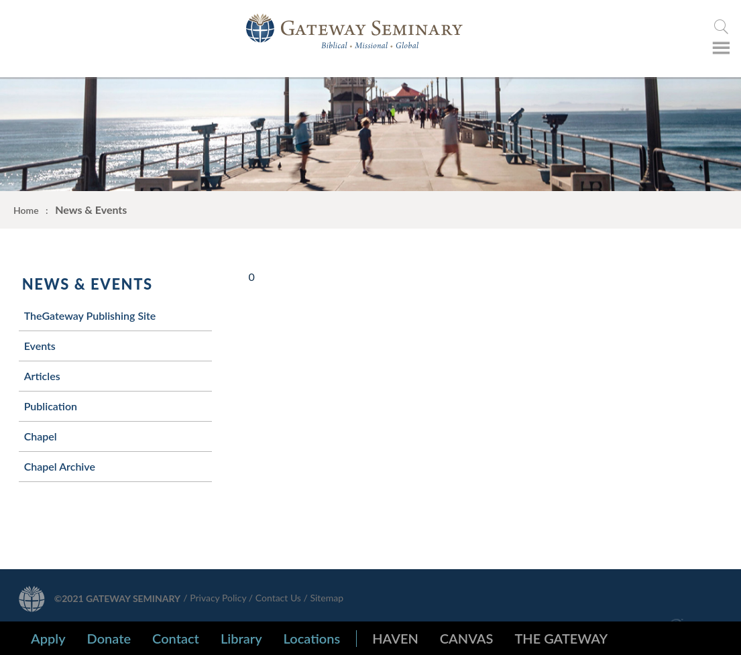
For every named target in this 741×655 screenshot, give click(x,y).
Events (40, 345)
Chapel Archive (59, 466)
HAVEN (395, 638)
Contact (175, 638)
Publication (50, 406)
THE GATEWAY (561, 638)
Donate (109, 638)
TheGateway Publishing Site (90, 315)
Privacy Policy (218, 597)
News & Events (87, 284)
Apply (48, 638)
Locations (312, 638)
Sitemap (326, 597)
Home (26, 210)
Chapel (40, 436)
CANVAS (467, 638)
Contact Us (278, 597)
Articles (42, 375)
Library (241, 638)
